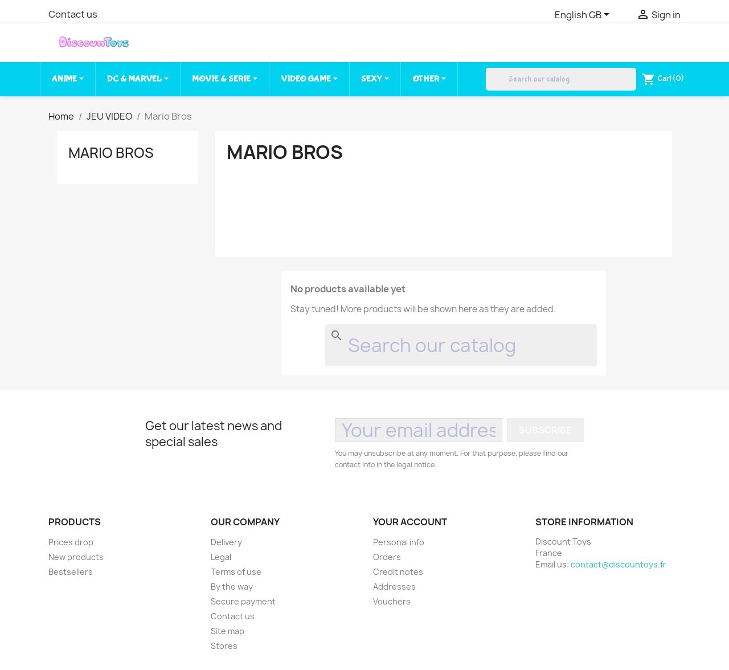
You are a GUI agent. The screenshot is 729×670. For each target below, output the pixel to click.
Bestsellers (70, 571)
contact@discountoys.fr (618, 564)
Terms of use (236, 571)
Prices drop (70, 542)
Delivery (226, 542)
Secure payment (243, 601)
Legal (221, 556)
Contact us (72, 14)
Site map (227, 631)
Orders (387, 556)
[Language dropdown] (584, 15)
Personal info (398, 542)
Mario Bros (111, 152)
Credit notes (398, 571)
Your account (410, 522)
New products (76, 556)
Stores (224, 645)
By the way (232, 586)
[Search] (561, 79)
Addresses (394, 586)
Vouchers (392, 601)
